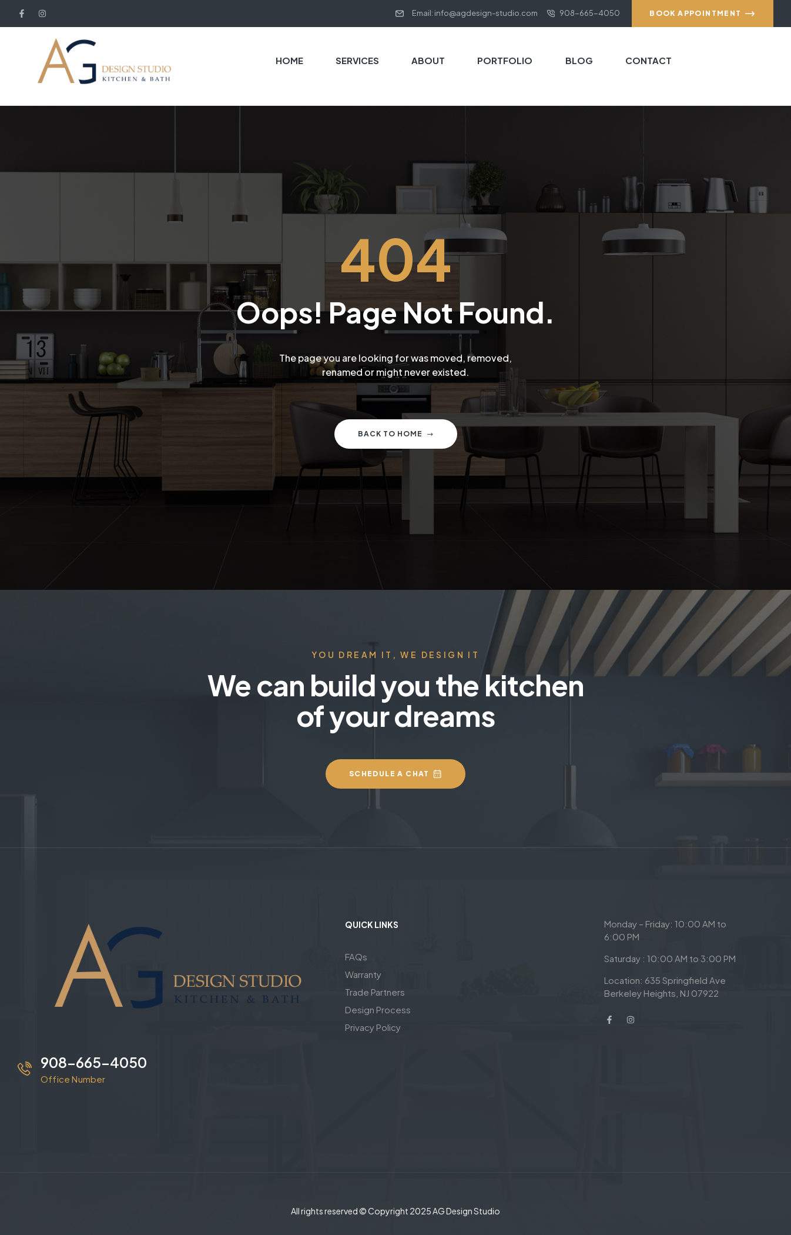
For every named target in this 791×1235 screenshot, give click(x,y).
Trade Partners (375, 991)
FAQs (356, 956)
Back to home (396, 433)
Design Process (378, 1009)
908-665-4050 (94, 1062)
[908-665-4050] (25, 1069)
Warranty (363, 974)
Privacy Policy (373, 1027)
